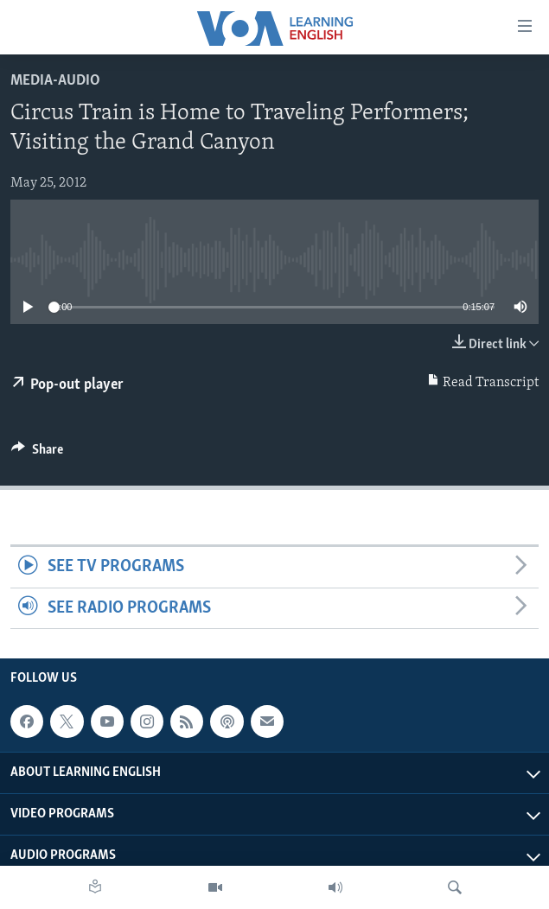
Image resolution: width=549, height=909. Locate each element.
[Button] (37, 453)
